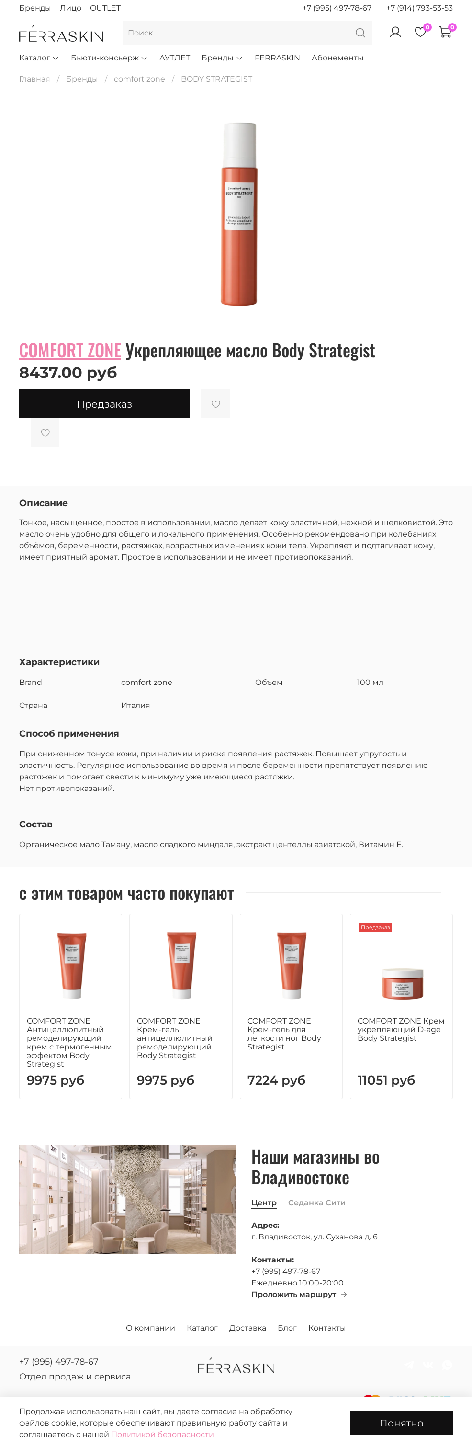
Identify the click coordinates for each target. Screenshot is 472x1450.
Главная (34, 78)
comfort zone (139, 78)
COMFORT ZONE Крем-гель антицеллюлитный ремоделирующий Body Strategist (175, 1038)
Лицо (70, 7)
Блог (287, 1327)
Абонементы (338, 57)
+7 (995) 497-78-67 (337, 7)
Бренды (35, 7)
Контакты (327, 1327)
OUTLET (105, 7)
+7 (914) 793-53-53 (419, 7)
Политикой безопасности (162, 1434)
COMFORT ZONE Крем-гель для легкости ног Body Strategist (284, 1033)
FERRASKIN (277, 57)
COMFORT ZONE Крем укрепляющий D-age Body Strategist (401, 1029)
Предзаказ (104, 404)
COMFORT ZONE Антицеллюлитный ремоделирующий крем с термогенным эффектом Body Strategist (69, 1042)
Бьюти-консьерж (109, 57)
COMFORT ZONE (70, 349)
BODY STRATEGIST (216, 78)
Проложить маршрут (299, 1294)
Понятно (402, 1423)
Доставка (247, 1327)
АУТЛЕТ (174, 57)
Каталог (39, 57)
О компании (150, 1327)
